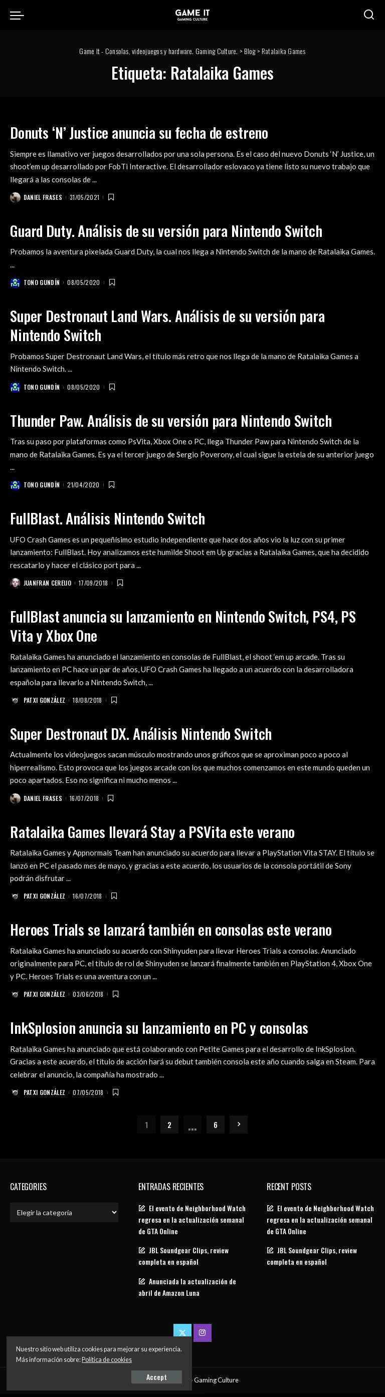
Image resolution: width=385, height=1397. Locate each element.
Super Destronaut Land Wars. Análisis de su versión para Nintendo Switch (183, 325)
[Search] (369, 15)
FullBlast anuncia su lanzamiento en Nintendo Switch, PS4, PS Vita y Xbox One (189, 627)
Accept (122, 1375)
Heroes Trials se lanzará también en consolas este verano (185, 931)
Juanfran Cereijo (48, 584)
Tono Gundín (42, 282)
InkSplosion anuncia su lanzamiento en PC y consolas (173, 1030)
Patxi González (45, 702)
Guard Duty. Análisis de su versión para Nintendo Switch (182, 230)
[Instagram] (203, 1336)
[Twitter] (182, 1336)
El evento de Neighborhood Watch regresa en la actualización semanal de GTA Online (192, 1223)
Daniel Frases (43, 197)
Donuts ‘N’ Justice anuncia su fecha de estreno (152, 131)
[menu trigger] (19, 15)
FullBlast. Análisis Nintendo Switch (116, 518)
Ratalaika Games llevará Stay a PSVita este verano (164, 833)
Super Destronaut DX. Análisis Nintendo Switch (154, 735)
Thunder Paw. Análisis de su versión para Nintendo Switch (187, 420)
